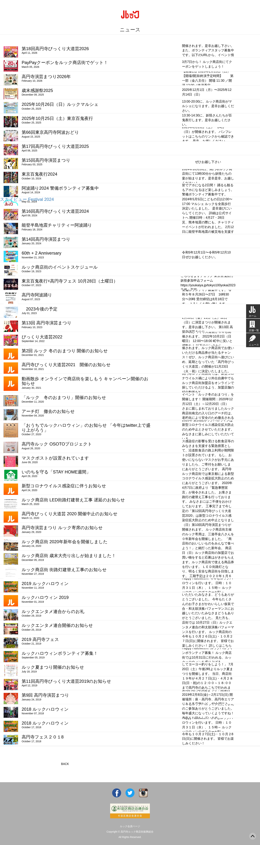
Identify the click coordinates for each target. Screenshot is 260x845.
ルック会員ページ (130, 826)
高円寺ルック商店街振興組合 (137, 831)
